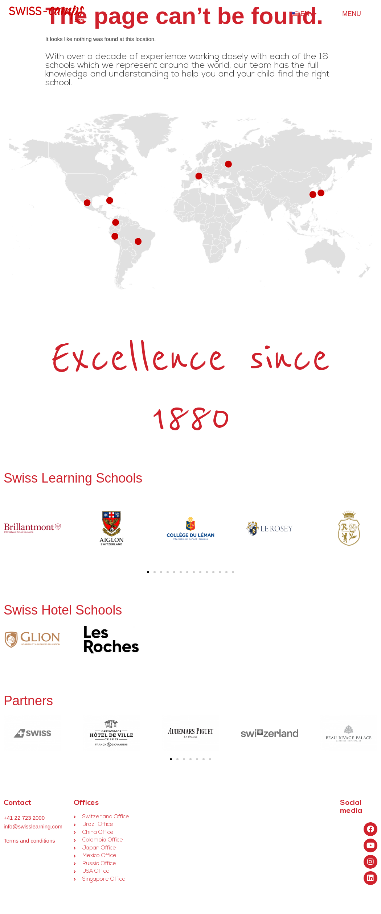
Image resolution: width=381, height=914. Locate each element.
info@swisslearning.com (33, 826)
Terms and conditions (29, 841)
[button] (148, 572)
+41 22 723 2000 (24, 818)
